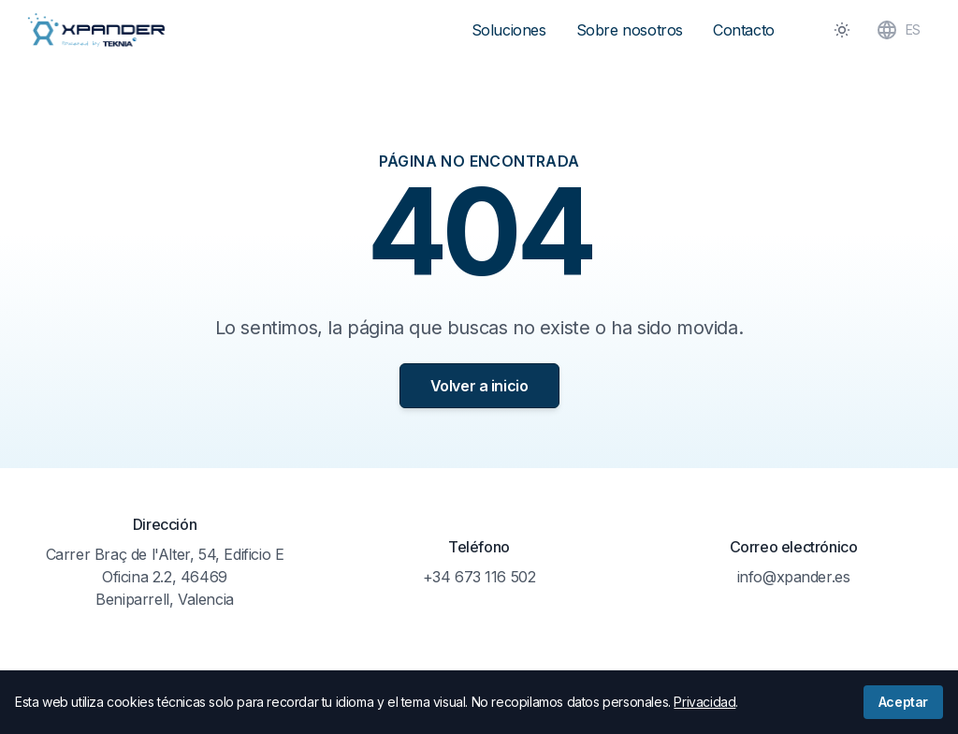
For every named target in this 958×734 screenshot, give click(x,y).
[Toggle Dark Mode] (842, 30)
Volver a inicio (479, 385)
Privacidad (704, 702)
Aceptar (903, 702)
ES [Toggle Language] (898, 30)
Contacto (744, 30)
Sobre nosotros (629, 30)
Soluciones (509, 30)
